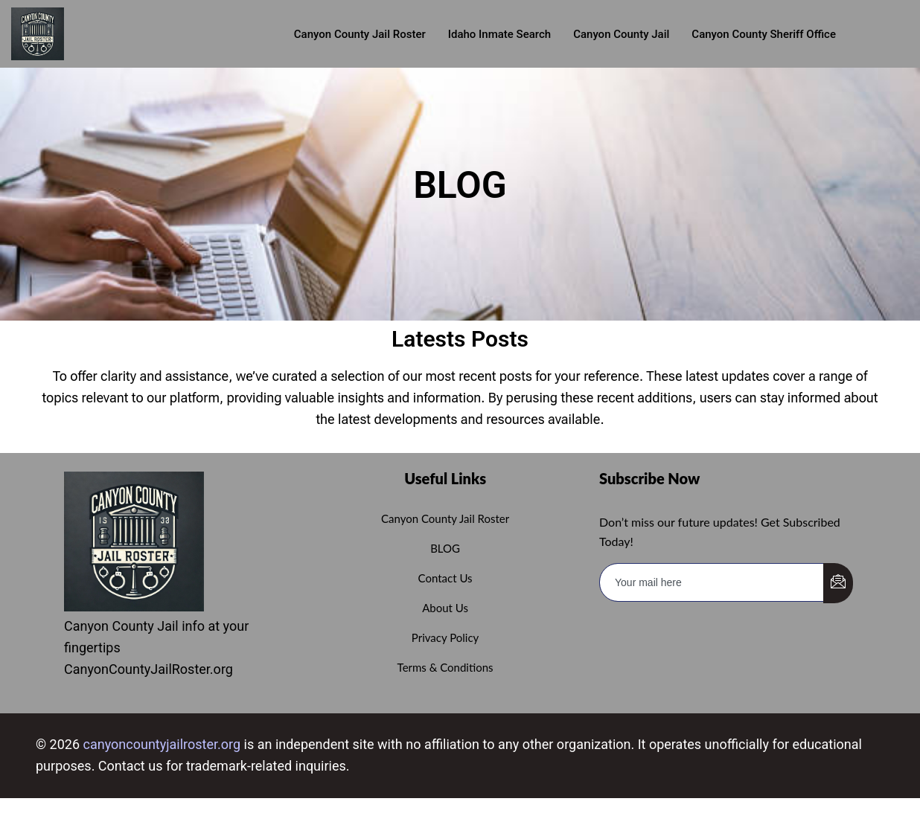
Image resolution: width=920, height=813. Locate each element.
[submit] (838, 583)
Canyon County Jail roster (360, 34)
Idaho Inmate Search (499, 34)
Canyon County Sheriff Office (763, 34)
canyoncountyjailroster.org (162, 744)
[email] (712, 582)
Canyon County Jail (621, 34)
